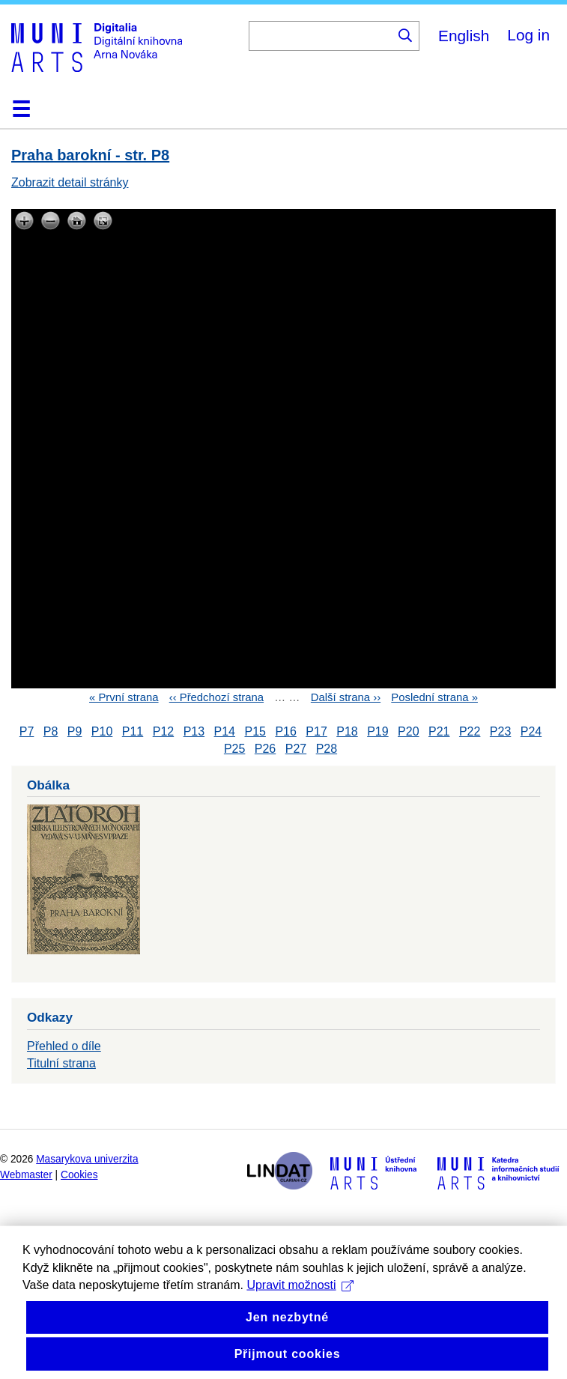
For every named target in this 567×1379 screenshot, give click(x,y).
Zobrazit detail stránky (70, 182)
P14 (224, 731)
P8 (50, 731)
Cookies (79, 1175)
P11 (132, 731)
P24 (531, 731)
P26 (265, 748)
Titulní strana (61, 1063)
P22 (469, 731)
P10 (101, 731)
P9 (74, 731)
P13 (194, 731)
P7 (26, 731)
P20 (408, 731)
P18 (346, 731)
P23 (500, 731)
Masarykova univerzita (87, 1159)
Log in (528, 34)
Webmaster (26, 1175)
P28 (326, 748)
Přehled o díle (64, 1046)
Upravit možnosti (300, 1310)
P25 (234, 748)
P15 (254, 731)
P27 (295, 748)
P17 (316, 731)
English (463, 35)
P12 (163, 731)
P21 (438, 731)
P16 (285, 731)
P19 (377, 731)
